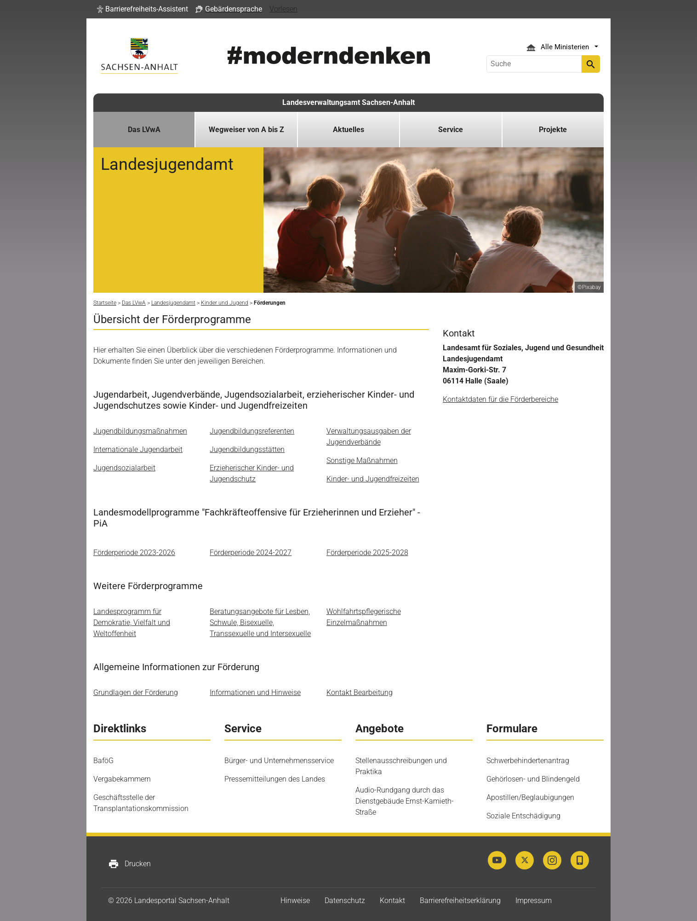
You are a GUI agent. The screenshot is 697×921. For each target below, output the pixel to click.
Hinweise (295, 900)
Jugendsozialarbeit (124, 467)
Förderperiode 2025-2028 (367, 552)
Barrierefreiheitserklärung (460, 900)
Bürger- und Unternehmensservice (279, 760)
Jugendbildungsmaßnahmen (140, 431)
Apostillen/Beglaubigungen (530, 797)
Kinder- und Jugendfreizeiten (372, 479)
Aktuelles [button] (348, 129)
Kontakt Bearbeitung (359, 692)
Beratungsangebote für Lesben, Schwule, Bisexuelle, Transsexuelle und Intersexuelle (260, 622)
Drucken (129, 863)
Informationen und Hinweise (255, 692)
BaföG (103, 760)
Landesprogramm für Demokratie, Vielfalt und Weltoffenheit (131, 622)
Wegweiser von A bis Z (246, 129)
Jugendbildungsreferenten (252, 431)
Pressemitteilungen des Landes (274, 779)
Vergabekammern (122, 779)
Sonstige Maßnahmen (362, 460)
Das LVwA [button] (144, 129)
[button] (142, 9)
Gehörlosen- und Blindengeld (533, 779)
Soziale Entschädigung (523, 815)
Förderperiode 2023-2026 (134, 552)
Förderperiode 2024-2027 (250, 552)
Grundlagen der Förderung (135, 692)
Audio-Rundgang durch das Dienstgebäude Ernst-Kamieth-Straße (404, 801)
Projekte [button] (553, 129)
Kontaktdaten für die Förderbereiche (500, 399)
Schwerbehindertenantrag (527, 760)
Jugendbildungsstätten (247, 449)
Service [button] (450, 129)
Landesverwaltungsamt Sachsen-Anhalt (348, 102)
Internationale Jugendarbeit (138, 449)
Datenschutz (345, 900)
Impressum (533, 900)
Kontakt (392, 900)
